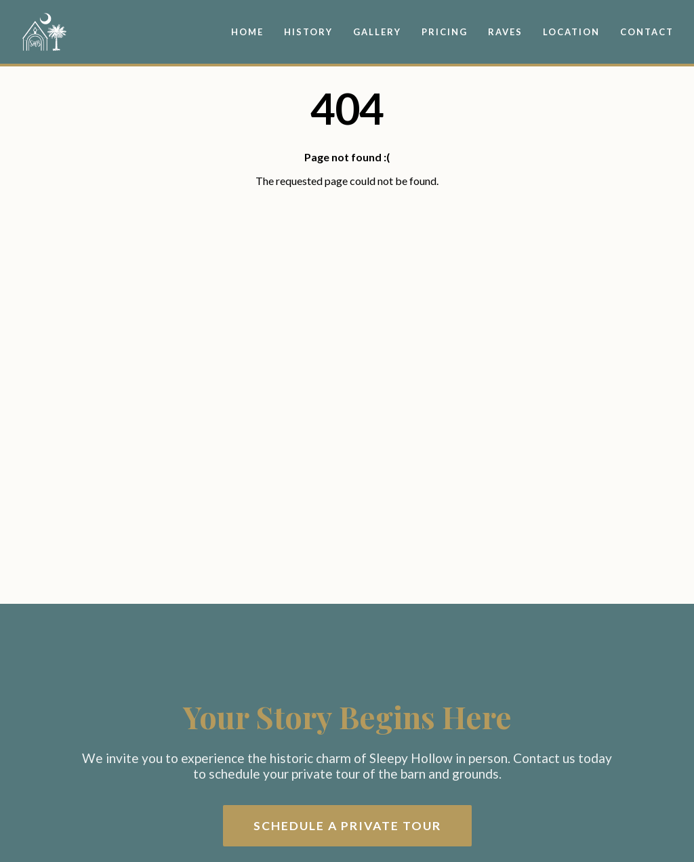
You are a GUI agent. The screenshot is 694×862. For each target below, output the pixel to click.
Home (247, 31)
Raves (505, 31)
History (308, 31)
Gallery (377, 31)
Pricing (445, 31)
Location (571, 31)
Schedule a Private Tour (347, 826)
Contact (647, 31)
